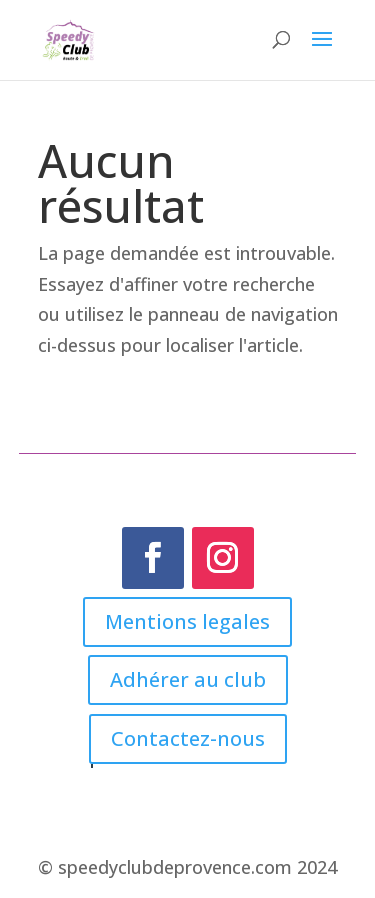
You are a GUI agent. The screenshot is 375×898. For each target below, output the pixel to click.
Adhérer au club (188, 679)
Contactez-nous (188, 738)
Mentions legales (187, 621)
